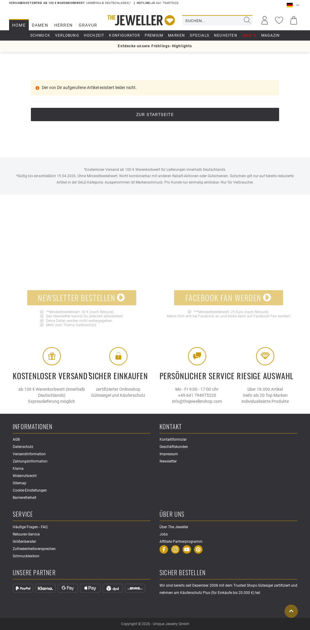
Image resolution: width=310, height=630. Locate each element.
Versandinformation (29, 454)
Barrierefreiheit (24, 498)
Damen (40, 25)
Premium (154, 35)
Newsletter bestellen (81, 297)
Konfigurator (124, 35)
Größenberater (24, 541)
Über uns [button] (172, 514)
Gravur (88, 25)
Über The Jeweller (174, 527)
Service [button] (23, 514)
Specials (199, 35)
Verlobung (67, 35)
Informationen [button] (33, 427)
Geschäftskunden (174, 447)
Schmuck (40, 35)
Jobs (164, 534)
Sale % (249, 35)
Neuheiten (225, 35)
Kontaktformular (173, 439)
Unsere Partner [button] (34, 573)
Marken (176, 35)
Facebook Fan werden (228, 297)
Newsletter (168, 461)
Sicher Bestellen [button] (183, 573)
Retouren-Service (26, 534)
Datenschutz (86, 325)
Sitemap (19, 483)
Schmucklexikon (26, 556)
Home (19, 25)
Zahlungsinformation (30, 461)
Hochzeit (94, 35)
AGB (16, 439)
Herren (63, 25)
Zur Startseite (155, 114)
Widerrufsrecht (25, 476)
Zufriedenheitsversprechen (34, 549)
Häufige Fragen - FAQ (30, 527)
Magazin (270, 35)
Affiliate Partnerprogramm (181, 541)
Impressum (169, 454)
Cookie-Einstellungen (30, 490)
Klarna (18, 468)
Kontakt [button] (171, 427)
